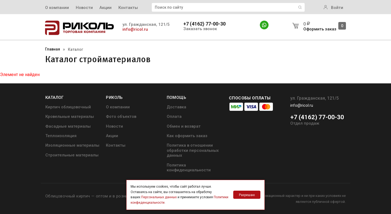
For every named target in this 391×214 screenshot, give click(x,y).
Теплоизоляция (61, 135)
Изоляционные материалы (72, 145)
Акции (105, 7)
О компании (57, 7)
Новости (84, 7)
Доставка (176, 107)
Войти (333, 7)
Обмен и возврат (184, 126)
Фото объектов (121, 116)
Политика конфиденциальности (189, 167)
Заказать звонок (200, 29)
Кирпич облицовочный (68, 107)
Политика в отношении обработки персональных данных (193, 150)
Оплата (174, 116)
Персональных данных (159, 197)
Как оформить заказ (187, 135)
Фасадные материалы (68, 126)
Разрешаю (247, 195)
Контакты (128, 7)
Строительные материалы (72, 155)
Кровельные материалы (69, 116)
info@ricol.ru (135, 29)
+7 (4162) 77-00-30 (204, 24)
